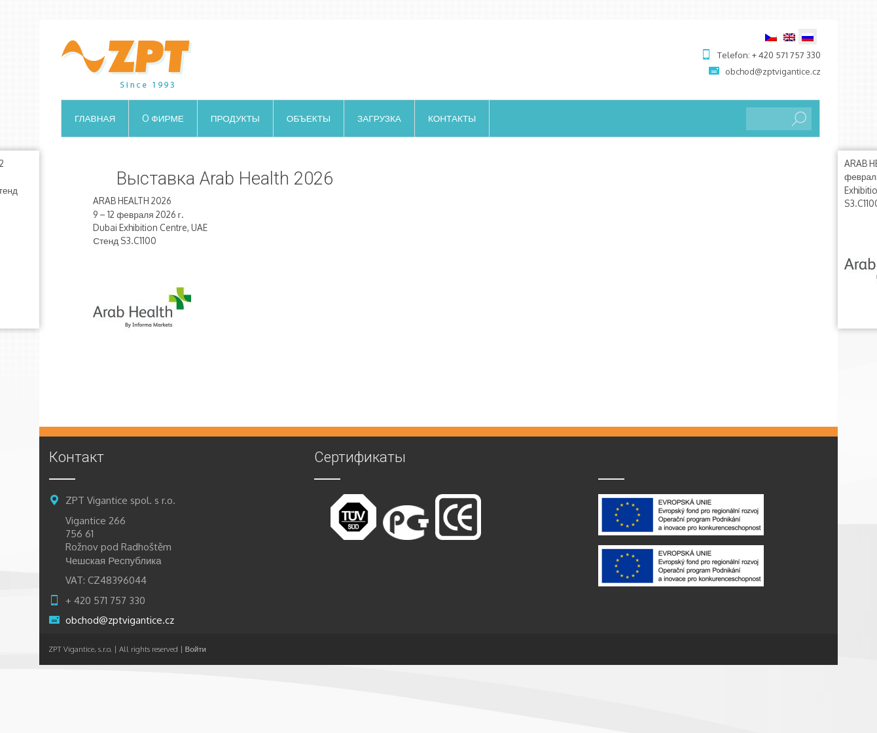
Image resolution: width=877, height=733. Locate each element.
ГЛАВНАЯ (95, 118)
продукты (235, 118)
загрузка (379, 118)
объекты (309, 118)
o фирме (162, 118)
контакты (452, 118)
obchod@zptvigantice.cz (773, 71)
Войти (195, 649)
